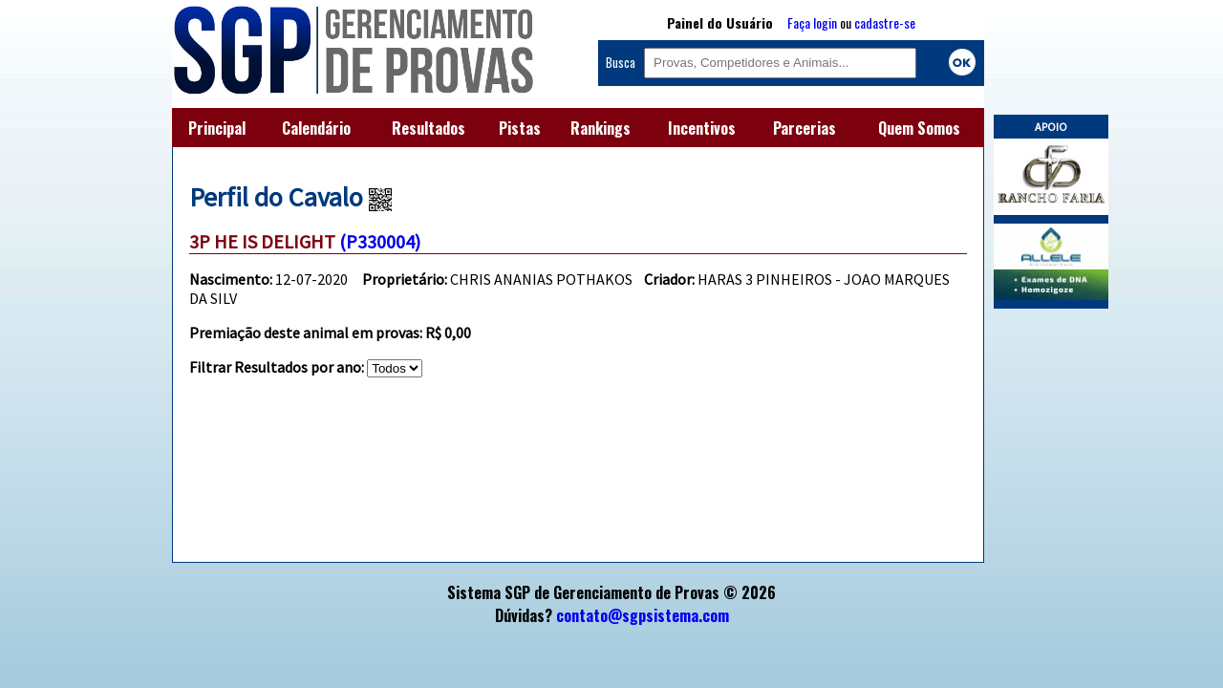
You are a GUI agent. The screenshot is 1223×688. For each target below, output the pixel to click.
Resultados (428, 128)
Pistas (520, 128)
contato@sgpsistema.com (642, 615)
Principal (217, 128)
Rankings (600, 128)
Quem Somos (919, 128)
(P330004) (379, 241)
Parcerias (804, 128)
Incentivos (702, 128)
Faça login (812, 22)
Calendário (316, 128)
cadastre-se (884, 22)
